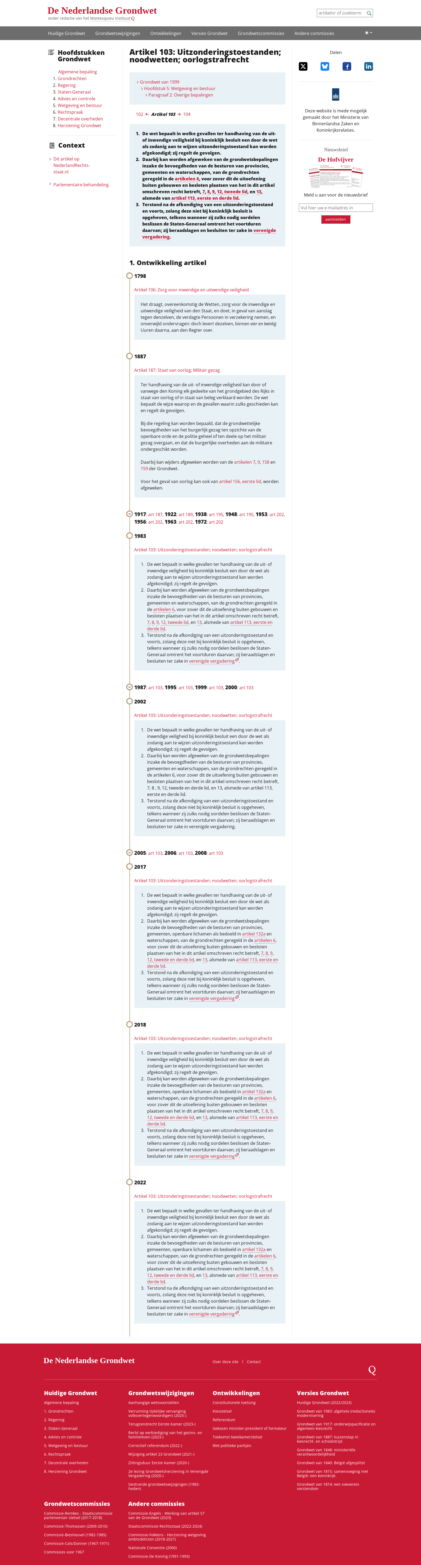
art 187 (155, 514)
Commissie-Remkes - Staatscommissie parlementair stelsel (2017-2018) (78, 1515)
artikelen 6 (187, 179)
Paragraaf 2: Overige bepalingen (180, 95)
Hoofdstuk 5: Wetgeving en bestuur (180, 88)
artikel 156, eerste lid (240, 481)
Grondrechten (72, 78)
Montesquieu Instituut (110, 18)
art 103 (155, 688)
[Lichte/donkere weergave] (368, 33)
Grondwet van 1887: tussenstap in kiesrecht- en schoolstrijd (327, 1439)
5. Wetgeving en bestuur (66, 1445)
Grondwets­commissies (261, 33)
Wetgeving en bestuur (80, 105)
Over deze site (225, 1361)
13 (258, 192)
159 (144, 468)
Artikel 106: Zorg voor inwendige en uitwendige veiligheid (191, 290)
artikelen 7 (244, 462)
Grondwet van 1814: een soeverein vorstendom (328, 1486)
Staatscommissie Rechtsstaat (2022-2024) (165, 1526)
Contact (254, 1361)
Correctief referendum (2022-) (155, 1445)
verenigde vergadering (212, 661)
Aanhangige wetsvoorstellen (153, 1402)
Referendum (224, 1419)
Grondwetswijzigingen (117, 33)
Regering (67, 85)
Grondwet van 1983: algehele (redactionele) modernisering (336, 1413)
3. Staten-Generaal (61, 1428)
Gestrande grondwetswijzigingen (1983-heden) (164, 1486)
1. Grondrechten (59, 1411)
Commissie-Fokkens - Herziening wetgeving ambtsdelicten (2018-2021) (167, 1537)
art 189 (186, 514)
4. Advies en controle (63, 1436)
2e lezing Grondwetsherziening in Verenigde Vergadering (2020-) (168, 1473)
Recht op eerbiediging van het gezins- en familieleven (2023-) (165, 1434)
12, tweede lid (232, 192)
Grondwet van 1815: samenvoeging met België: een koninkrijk (332, 1473)
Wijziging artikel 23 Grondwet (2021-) (161, 1454)
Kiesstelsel (222, 1411)
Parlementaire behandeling (81, 185)
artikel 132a (254, 934)
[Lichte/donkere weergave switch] (368, 33)
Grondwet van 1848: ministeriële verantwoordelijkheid (326, 1452)
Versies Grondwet (209, 33)
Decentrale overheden (80, 119)
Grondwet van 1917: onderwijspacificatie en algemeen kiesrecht (336, 1426)
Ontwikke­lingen (165, 33)
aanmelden (335, 219)
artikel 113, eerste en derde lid (204, 198)
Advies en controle (76, 99)
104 (186, 114)
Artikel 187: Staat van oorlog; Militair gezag (177, 370)
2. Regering (54, 1419)
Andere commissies (314, 33)
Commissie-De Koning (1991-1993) (159, 1556)
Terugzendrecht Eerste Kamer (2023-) (161, 1424)
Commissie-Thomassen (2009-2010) (75, 1526)
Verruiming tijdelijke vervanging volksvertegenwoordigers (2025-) (157, 1413)
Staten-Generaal (74, 92)
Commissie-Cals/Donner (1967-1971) (76, 1543)
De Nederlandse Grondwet (102, 10)
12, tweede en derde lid (170, 960)
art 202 (277, 514)
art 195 (216, 514)
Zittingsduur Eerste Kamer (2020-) (158, 1462)
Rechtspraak (70, 112)
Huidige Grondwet (66, 33)
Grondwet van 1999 (159, 82)
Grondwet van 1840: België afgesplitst (331, 1462)
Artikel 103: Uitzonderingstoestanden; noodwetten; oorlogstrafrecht (203, 550)
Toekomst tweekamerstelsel (237, 1436)
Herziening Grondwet (79, 125)
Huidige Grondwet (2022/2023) (324, 1402)
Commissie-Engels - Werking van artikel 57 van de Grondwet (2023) (166, 1515)
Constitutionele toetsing (234, 1402)
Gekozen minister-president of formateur (250, 1428)
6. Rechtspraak (57, 1454)
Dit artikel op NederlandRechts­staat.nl (71, 165)
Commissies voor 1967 (64, 1552)
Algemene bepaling (77, 72)
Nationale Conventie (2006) (152, 1547)
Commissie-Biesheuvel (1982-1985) (75, 1534)
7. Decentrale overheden (66, 1462)
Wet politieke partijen (232, 1445)
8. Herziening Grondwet (65, 1471)
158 (265, 462)
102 (139, 114)
